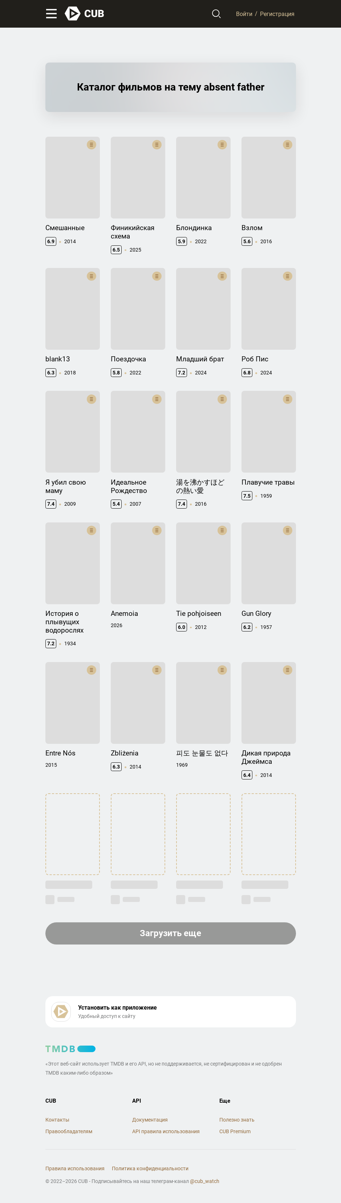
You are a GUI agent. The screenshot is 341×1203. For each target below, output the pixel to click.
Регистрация (277, 13)
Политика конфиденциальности (150, 1168)
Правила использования (75, 1168)
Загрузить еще (170, 933)
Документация (150, 1120)
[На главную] (85, 14)
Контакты (57, 1120)
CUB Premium (235, 1131)
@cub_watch (204, 1181)
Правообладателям (68, 1131)
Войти (244, 13)
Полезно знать (237, 1120)
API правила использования (166, 1131)
